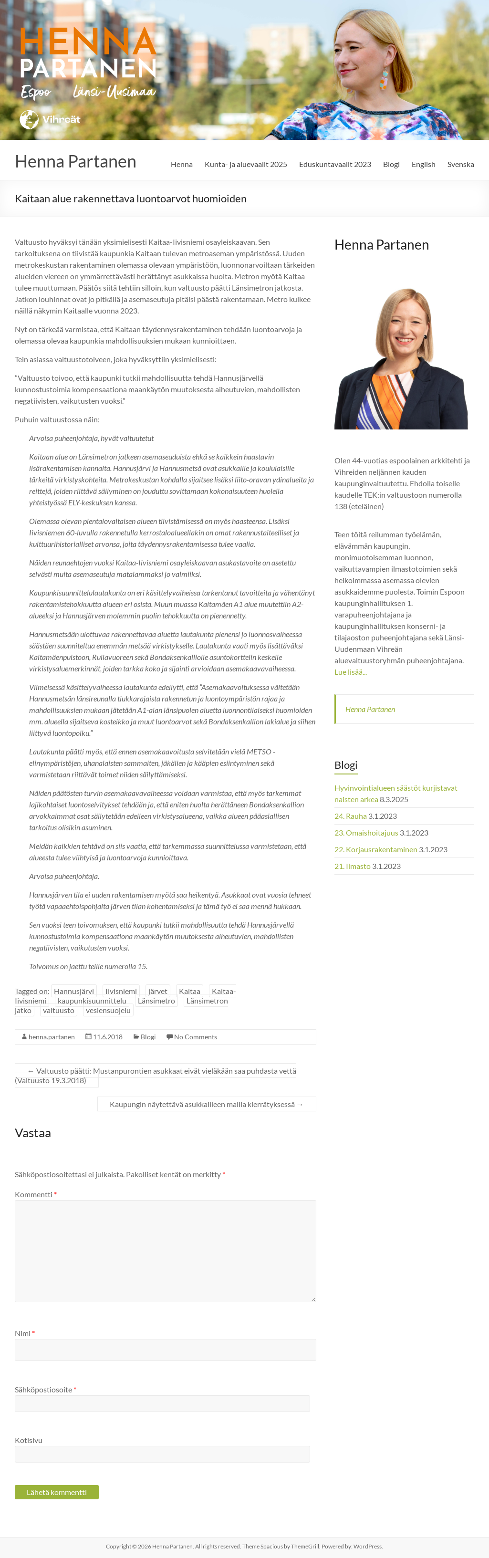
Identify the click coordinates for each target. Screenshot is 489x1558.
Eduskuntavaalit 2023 (335, 163)
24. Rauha (350, 815)
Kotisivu (28, 1439)
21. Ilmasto (352, 865)
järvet (157, 990)
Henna (182, 163)
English (424, 163)
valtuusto (58, 1009)
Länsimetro (156, 1000)
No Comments (195, 1037)
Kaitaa (189, 990)
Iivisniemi (121, 990)
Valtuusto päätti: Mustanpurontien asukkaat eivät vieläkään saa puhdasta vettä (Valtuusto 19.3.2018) (155, 1075)
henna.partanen (52, 1037)
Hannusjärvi (74, 990)
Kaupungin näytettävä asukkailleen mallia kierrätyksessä (207, 1103)
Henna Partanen (75, 160)
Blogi (391, 163)
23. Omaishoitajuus (366, 832)
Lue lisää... (350, 671)
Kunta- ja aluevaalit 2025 (246, 163)
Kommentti (36, 1194)
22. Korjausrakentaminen (375, 849)
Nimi (25, 1333)
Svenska (460, 163)
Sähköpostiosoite (45, 1389)
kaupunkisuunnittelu (92, 1000)
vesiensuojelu (108, 1009)
